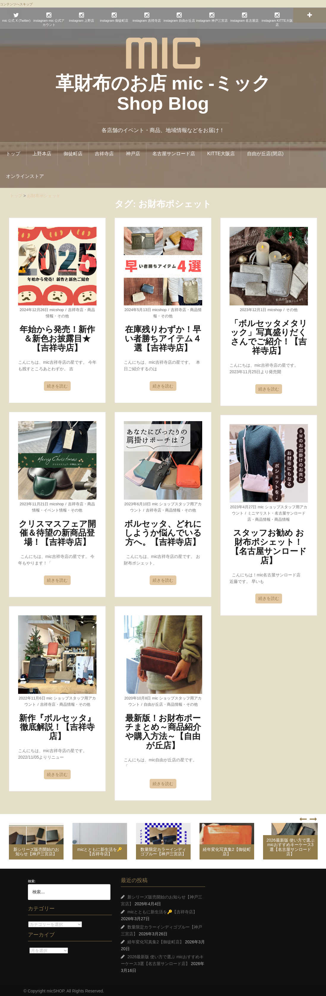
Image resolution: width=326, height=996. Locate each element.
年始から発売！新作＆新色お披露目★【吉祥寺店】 (57, 336)
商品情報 (173, 507)
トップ (13, 150)
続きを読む (57, 383)
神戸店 (133, 150)
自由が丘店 (153, 701)
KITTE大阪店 (221, 150)
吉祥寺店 (104, 150)
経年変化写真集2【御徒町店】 (227, 848)
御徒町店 (73, 150)
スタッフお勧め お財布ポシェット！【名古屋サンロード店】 (269, 544)
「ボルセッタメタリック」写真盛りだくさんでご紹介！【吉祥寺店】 (268, 334)
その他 (63, 313)
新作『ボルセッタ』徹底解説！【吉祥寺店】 (57, 724)
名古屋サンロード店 (173, 150)
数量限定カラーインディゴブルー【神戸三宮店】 (163, 848)
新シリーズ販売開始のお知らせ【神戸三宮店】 (36, 848)
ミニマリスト (259, 510)
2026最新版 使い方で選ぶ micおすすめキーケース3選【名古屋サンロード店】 (290, 844)
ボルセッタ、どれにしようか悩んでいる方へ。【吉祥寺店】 (163, 530)
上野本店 (41, 150)
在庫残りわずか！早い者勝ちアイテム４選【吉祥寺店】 (163, 336)
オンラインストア (25, 173)
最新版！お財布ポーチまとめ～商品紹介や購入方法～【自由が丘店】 (163, 728)
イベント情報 (55, 507)
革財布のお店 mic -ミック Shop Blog (163, 90)
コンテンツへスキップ (16, 4)
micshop (57, 307)
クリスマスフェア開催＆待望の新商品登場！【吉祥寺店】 (57, 530)
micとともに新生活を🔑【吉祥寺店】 (99, 848)
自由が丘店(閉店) (265, 150)
